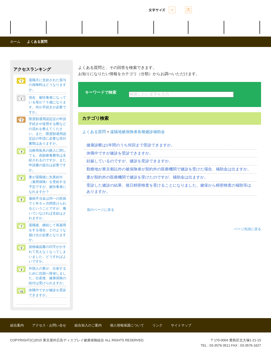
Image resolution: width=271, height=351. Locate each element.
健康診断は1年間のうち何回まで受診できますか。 (131, 145)
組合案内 (17, 325)
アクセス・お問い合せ (49, 325)
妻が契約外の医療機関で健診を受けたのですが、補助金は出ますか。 (147, 177)
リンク (157, 325)
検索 (247, 94)
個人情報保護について (127, 325)
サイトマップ (181, 325)
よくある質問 (94, 132)
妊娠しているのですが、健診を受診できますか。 (130, 161)
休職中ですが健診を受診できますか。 (120, 153)
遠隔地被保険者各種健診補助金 (137, 132)
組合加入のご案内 (88, 325)
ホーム (15, 42)
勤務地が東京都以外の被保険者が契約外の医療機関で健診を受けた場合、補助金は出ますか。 (169, 169)
